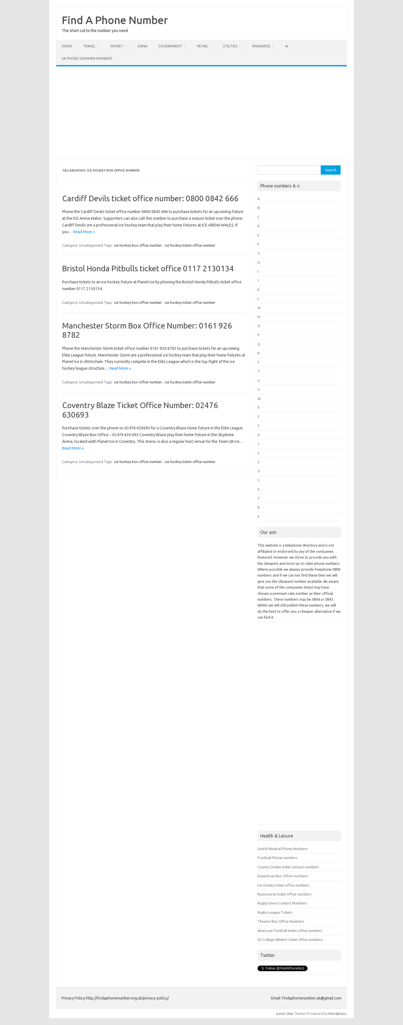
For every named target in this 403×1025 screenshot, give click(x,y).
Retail (202, 46)
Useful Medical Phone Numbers (282, 849)
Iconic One (284, 1013)
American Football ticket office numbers (289, 931)
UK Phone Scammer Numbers (87, 58)
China (142, 46)
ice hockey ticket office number (190, 245)
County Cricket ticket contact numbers (288, 867)
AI (286, 46)
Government (170, 46)
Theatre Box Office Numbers (280, 921)
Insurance (261, 46)
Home (67, 46)
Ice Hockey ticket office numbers (283, 885)
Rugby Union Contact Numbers (282, 903)
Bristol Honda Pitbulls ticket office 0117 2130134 (148, 268)
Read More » (84, 232)
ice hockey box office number (138, 245)
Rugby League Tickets (274, 912)
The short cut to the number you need (95, 30)
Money (116, 46)
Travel (89, 46)
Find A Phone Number (115, 20)
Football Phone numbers (277, 858)
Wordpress (337, 1013)
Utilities (230, 46)
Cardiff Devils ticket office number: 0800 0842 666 (150, 198)
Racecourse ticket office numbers (284, 894)
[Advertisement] (201, 112)
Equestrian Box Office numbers (282, 876)
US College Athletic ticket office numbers (290, 939)
